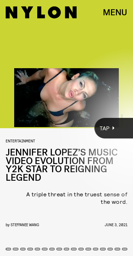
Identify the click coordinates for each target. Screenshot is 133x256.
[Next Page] (88, 128)
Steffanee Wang (25, 224)
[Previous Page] (22, 128)
